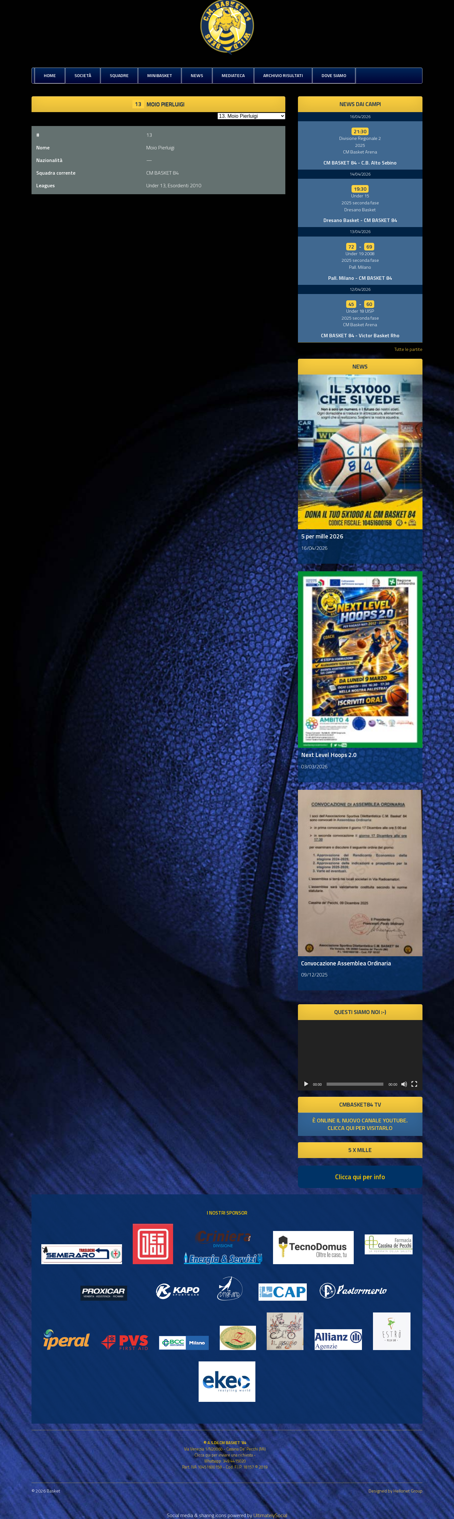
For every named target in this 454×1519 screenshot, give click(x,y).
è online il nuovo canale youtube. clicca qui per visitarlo (360, 1124)
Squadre (119, 75)
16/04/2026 (360, 116)
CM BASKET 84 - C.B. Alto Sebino (360, 162)
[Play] (306, 1084)
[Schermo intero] (414, 1084)
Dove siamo (334, 75)
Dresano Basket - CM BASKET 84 (360, 220)
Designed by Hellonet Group (395, 1490)
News (197, 75)
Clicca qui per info (360, 1177)
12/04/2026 (360, 289)
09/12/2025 (314, 974)
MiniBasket (159, 75)
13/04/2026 (360, 231)
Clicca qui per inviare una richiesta (224, 1455)
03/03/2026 (314, 766)
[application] (360, 1055)
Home (50, 75)
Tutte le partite (408, 349)
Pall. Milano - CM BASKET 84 (360, 278)
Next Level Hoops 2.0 (329, 754)
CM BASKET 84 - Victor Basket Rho (360, 335)
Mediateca (233, 75)
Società (82, 75)
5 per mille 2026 (322, 536)
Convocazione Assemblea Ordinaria (346, 963)
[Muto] (404, 1084)
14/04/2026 (360, 174)
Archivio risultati (283, 75)
